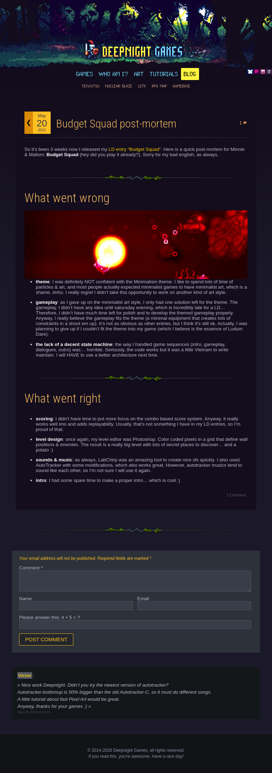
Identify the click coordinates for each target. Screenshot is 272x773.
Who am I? (114, 74)
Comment (31, 567)
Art (139, 74)
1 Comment (236, 495)
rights (160, 750)
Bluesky (250, 72)
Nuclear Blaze (118, 86)
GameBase (182, 86)
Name (25, 598)
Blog (190, 74)
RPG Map (159, 86)
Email (143, 598)
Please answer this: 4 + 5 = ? (49, 617)
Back (28, 123)
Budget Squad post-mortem (116, 123)
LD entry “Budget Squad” (135, 149)
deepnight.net (136, 50)
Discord (256, 72)
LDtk (142, 86)
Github (269, 72)
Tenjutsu (91, 86)
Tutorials (164, 74)
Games (84, 74)
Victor (25, 675)
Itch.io (263, 72)
